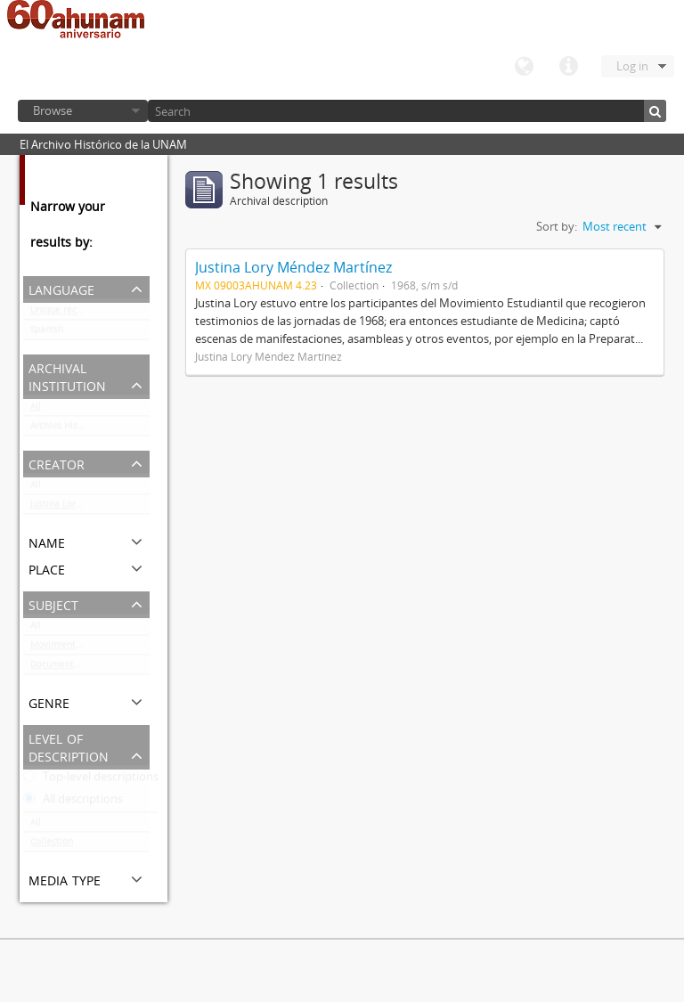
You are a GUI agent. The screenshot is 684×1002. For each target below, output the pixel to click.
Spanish (46, 333)
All (35, 409)
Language (523, 67)
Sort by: (556, 226)
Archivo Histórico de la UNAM (90, 429)
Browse (52, 110)
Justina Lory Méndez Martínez (90, 507)
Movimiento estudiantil (80, 648)
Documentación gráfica (79, 668)
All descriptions (73, 802)
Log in (632, 66)
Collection (51, 845)
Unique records (62, 313)
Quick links (568, 67)
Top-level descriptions (91, 780)
